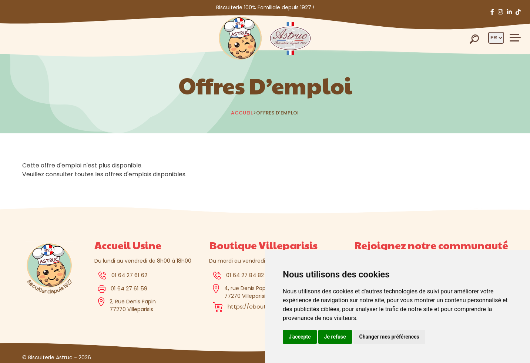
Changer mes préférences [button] (389, 337)
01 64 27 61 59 (129, 288)
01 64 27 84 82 (245, 275)
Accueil (242, 112)
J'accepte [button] (300, 337)
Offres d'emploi (277, 112)
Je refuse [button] (335, 337)
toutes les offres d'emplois (113, 174)
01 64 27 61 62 (129, 275)
